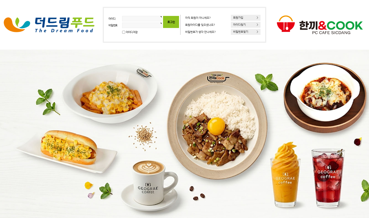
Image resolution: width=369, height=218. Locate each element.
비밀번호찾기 (245, 31)
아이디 (111, 18)
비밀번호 (112, 25)
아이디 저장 (131, 32)
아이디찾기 (245, 24)
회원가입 (245, 17)
